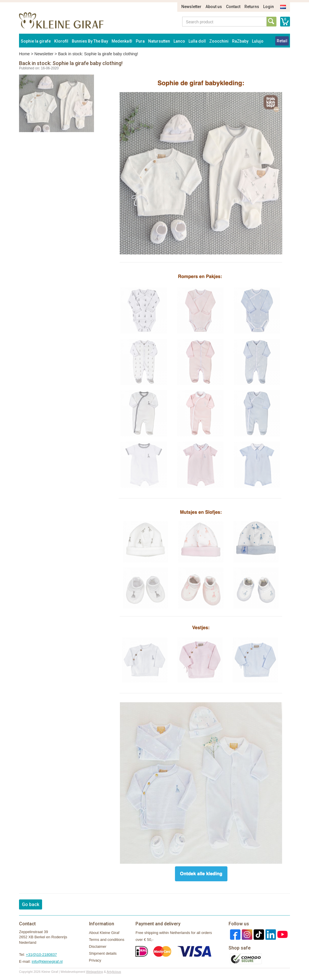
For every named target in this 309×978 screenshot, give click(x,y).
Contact (233, 6)
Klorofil (61, 41)
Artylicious (114, 971)
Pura (140, 41)
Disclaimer (98, 946)
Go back (30, 904)
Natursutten (159, 41)
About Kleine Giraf (104, 933)
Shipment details (103, 953)
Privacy (95, 960)
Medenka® (122, 41)
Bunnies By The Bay (90, 41)
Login (268, 6)
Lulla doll (197, 41)
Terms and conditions (107, 939)
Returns (251, 6)
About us (214, 6)
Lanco (179, 41)
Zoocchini (219, 41)
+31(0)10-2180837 (41, 954)
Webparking (94, 971)
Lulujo (257, 41)
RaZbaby (240, 41)
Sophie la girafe (36, 41)
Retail (282, 41)
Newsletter (191, 6)
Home (24, 54)
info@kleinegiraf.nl (47, 961)
